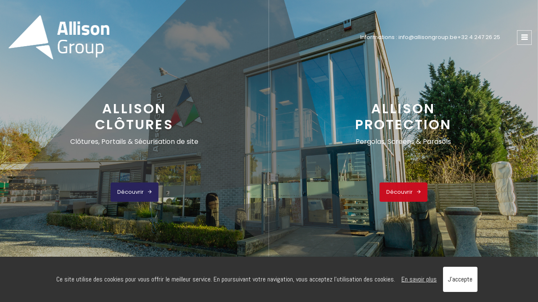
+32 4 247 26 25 (478, 37)
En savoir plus (419, 279)
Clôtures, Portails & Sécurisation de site (134, 141)
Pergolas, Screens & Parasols (403, 141)
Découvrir (134, 192)
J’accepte (460, 279)
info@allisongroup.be (427, 37)
